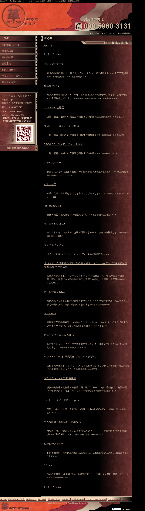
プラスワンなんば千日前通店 (60, 378)
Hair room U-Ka (52, 205)
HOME (5, 38)
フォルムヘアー (52, 162)
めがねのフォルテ (54, 443)
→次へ (58, 54)
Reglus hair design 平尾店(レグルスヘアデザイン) (71, 356)
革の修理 (42, 499)
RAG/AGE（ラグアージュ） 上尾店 (63, 144)
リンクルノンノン (54, 245)
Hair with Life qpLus (55, 223)
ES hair (48, 465)
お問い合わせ (109, 33)
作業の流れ (7, 51)
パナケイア (50, 184)
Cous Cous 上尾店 (54, 107)
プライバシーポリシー (13, 76)
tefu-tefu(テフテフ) (54, 64)
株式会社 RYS (51, 85)
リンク (125, 499)
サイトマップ (8, 82)
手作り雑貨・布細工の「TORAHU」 (64, 421)
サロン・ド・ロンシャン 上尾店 (61, 125)
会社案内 (95, 33)
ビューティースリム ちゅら (59, 334)
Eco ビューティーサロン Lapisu (61, 400)
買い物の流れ (8, 57)
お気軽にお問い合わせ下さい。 (15, 115)
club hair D (50, 313)
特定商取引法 (125, 33)
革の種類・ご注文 (11, 44)
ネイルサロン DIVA (54, 291)
